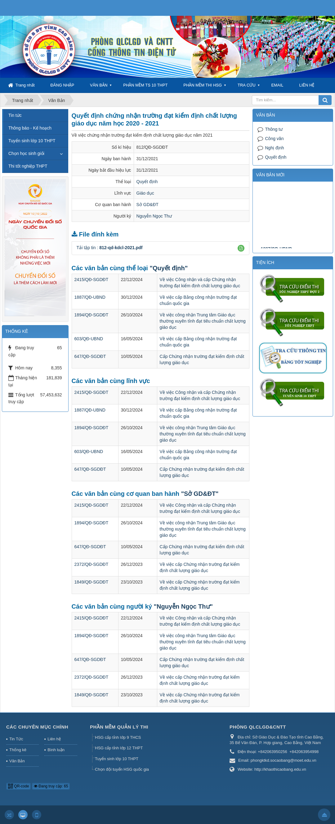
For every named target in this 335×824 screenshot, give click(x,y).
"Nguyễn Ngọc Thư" (183, 606)
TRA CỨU (247, 85)
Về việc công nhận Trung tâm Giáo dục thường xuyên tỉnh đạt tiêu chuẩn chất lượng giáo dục (203, 321)
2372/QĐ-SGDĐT (91, 564)
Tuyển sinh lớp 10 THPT (32, 140)
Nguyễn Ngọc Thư (154, 216)
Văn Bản (17, 761)
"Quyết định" (169, 268)
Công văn (274, 138)
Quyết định (147, 181)
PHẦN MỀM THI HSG (202, 85)
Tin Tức (16, 739)
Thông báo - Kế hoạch (29, 128)
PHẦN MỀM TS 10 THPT (145, 85)
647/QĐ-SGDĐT (90, 356)
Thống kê (17, 749)
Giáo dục (145, 193)
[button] (241, 248)
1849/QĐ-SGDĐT (91, 581)
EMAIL (277, 85)
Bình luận (56, 749)
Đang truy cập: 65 (51, 786)
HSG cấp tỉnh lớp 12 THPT (119, 748)
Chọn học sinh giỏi (26, 153)
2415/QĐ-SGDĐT (91, 279)
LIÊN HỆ (306, 85)
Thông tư (273, 129)
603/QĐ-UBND (88, 338)
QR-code (18, 786)
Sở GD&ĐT (147, 204)
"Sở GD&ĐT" (200, 493)
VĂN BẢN (98, 85)
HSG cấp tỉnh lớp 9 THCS (118, 737)
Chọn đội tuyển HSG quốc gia (122, 769)
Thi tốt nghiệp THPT (27, 166)
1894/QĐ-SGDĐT (91, 314)
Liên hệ (53, 739)
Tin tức (15, 115)
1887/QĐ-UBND (89, 297)
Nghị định (274, 147)
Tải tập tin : (110, 247)
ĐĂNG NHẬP (62, 85)
